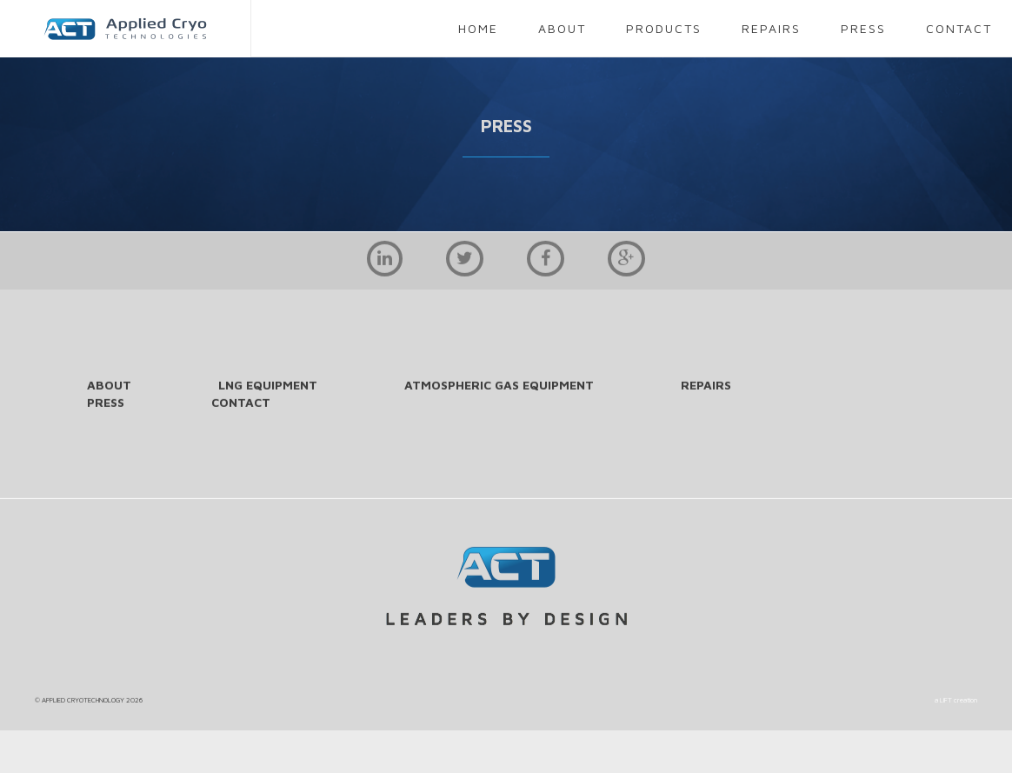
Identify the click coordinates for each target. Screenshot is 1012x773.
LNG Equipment (267, 385)
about (562, 28)
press (863, 28)
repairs (771, 28)
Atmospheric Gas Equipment (499, 385)
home (478, 28)
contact (959, 28)
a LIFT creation (956, 700)
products (664, 28)
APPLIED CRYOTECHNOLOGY (83, 700)
